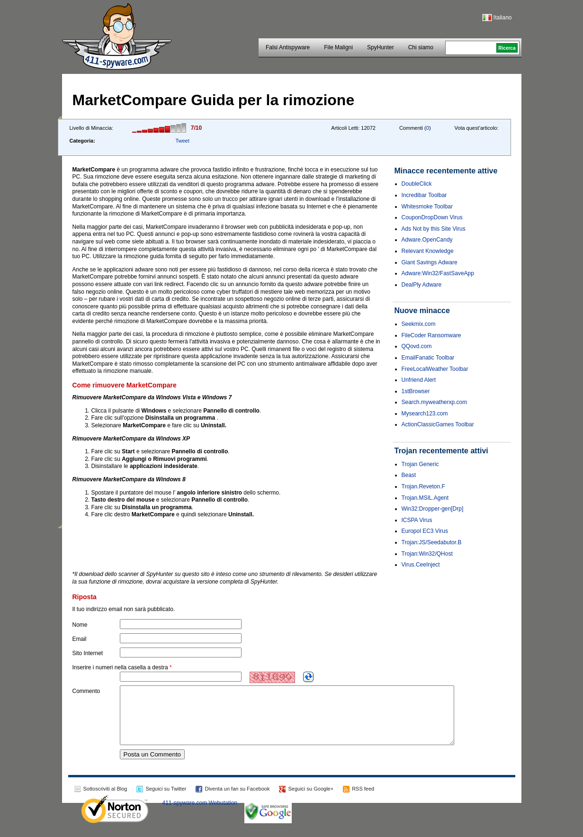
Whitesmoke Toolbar (427, 206)
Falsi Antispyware (288, 47)
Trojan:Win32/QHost (427, 553)
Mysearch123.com (425, 413)
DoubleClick (417, 183)
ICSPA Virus (417, 520)
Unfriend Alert (419, 380)
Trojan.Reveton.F (423, 486)
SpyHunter (380, 47)
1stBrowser (416, 391)
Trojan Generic (420, 464)
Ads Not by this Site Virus (434, 228)
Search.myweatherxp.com (434, 402)
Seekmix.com (419, 324)
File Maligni (338, 47)
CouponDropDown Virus (432, 217)
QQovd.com (417, 346)
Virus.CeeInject (421, 564)
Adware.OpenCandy (427, 239)
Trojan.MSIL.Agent (425, 498)
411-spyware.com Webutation (200, 814)
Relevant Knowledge (428, 251)
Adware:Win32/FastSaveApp (438, 273)
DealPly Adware (422, 284)
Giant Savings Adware (429, 262)
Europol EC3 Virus (425, 531)
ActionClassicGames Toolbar (438, 424)
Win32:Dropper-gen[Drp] (433, 508)
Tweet (182, 141)
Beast (409, 475)
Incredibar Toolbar (424, 195)
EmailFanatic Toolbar (428, 357)
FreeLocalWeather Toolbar (435, 369)
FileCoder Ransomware (431, 335)
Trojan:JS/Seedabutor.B (432, 542)
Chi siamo (420, 47)
